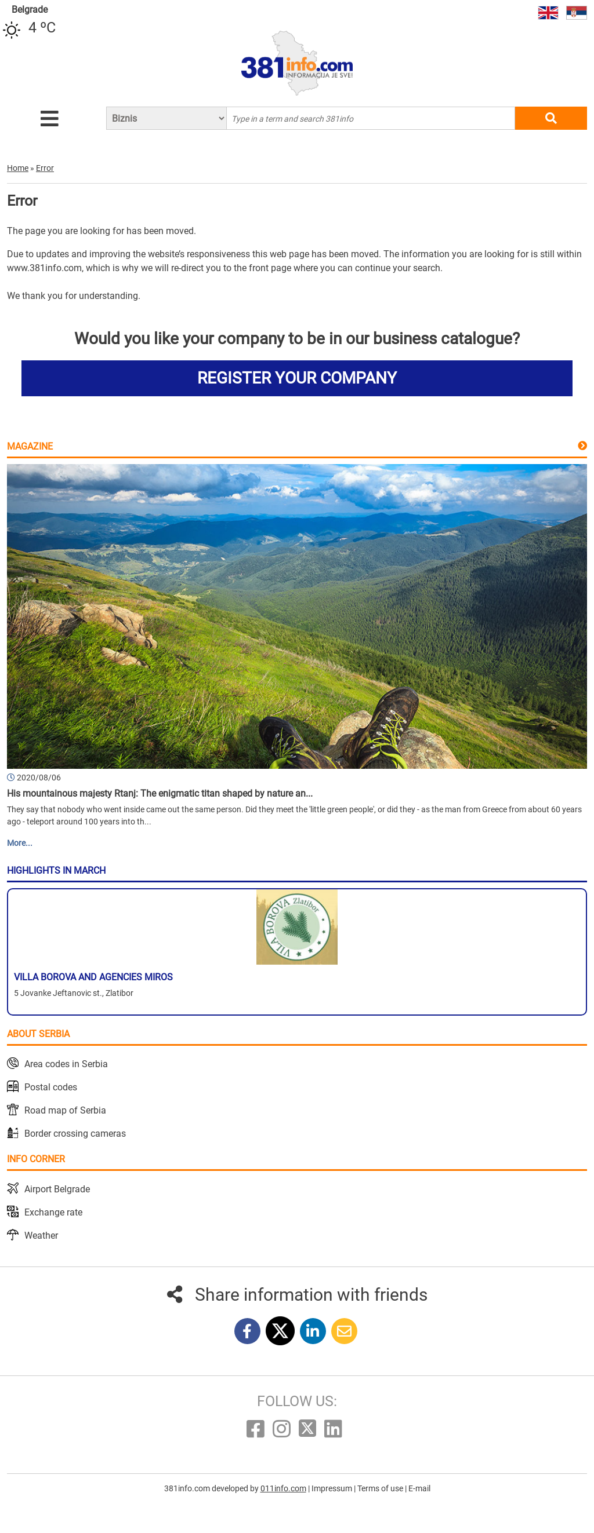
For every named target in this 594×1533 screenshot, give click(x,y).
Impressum (333, 1488)
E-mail (419, 1488)
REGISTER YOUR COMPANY (297, 378)
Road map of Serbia (65, 1110)
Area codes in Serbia (66, 1064)
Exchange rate (53, 1212)
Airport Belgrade (57, 1189)
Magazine (30, 446)
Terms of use (381, 1488)
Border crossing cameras (75, 1133)
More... (19, 843)
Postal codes (50, 1087)
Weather (41, 1235)
